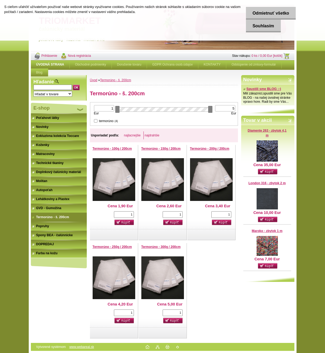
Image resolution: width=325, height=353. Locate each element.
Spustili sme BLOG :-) (262, 89)
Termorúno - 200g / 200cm (209, 148)
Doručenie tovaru (129, 64)
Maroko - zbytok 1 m (267, 231)
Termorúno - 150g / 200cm (161, 148)
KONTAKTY (212, 64)
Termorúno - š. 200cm (115, 80)
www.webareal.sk (81, 347)
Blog (39, 72)
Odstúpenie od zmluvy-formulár (254, 64)
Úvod (93, 80)
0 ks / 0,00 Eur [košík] (267, 56)
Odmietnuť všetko (271, 13)
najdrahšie (152, 135)
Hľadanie (44, 81)
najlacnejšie (132, 135)
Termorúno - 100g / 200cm (112, 148)
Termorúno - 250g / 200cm (112, 247)
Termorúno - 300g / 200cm (161, 247)
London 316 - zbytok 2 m (267, 183)
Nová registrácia (79, 56)
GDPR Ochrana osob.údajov (172, 64)
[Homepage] (50, 64)
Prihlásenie (49, 56)
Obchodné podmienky (90, 64)
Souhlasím (263, 26)
